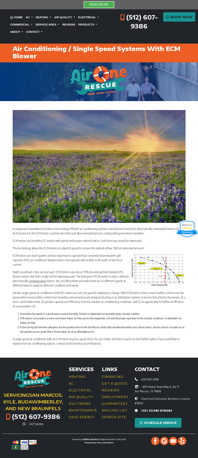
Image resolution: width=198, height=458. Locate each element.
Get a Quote (115, 383)
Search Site (114, 417)
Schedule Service (158, 423)
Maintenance (83, 410)
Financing (112, 377)
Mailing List (115, 410)
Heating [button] (42, 17)
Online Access (90, 439)
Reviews (68, 24)
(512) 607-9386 (36, 416)
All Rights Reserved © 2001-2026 (112, 439)
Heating (77, 377)
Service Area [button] (46, 24)
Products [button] (86, 24)
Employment (115, 397)
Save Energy (82, 417)
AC (71, 383)
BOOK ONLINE (99, 4)
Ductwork (80, 403)
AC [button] (28, 17)
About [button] (15, 31)
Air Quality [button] (63, 17)
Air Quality (81, 397)
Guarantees (115, 403)
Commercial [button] (20, 24)
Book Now (179, 17)
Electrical (80, 390)
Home (16, 17)
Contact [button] (33, 31)
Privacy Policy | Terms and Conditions (99, 442)
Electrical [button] (87, 17)
